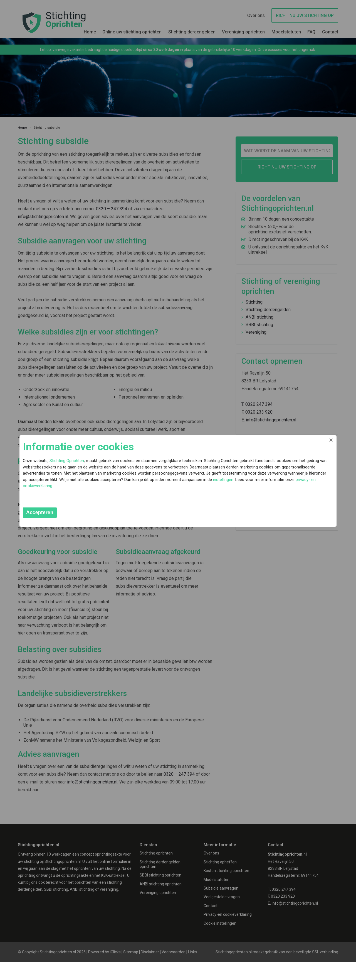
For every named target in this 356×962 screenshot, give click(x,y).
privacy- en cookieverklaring (126, 491)
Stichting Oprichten (104, 460)
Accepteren (77, 512)
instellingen (255, 485)
